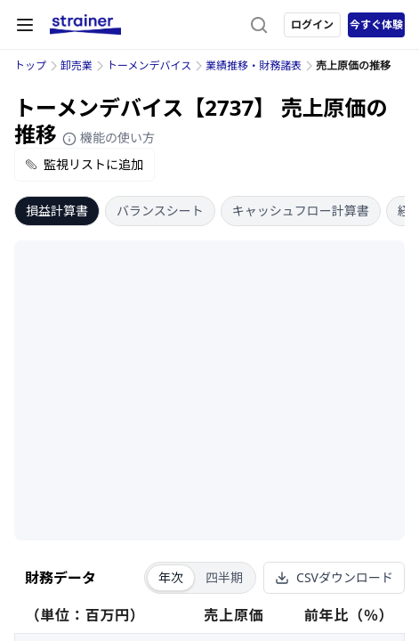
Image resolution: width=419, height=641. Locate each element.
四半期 (224, 577)
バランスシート (160, 210)
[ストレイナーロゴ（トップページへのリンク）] (85, 25)
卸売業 (76, 65)
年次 (170, 577)
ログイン (312, 24)
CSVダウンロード (334, 577)
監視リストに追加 (84, 164)
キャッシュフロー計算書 (300, 210)
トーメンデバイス (149, 65)
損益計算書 (57, 210)
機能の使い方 (108, 137)
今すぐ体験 (376, 24)
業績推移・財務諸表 (253, 65)
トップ (30, 65)
